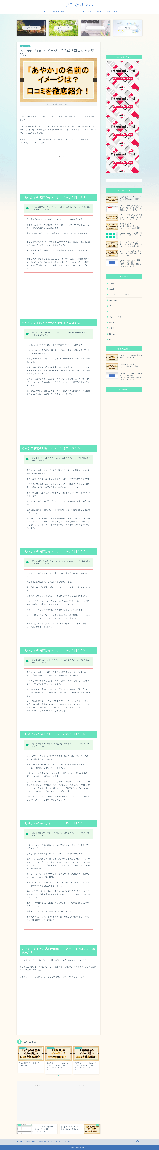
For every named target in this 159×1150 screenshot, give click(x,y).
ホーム (44, 12)
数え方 (99, 12)
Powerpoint (114, 300)
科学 (111, 339)
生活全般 (112, 334)
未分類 (111, 328)
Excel (72, 12)
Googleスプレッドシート (119, 295)
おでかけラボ (79, 4)
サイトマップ (112, 12)
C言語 (111, 283)
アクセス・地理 (58, 12)
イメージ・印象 (85, 12)
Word (111, 306)
